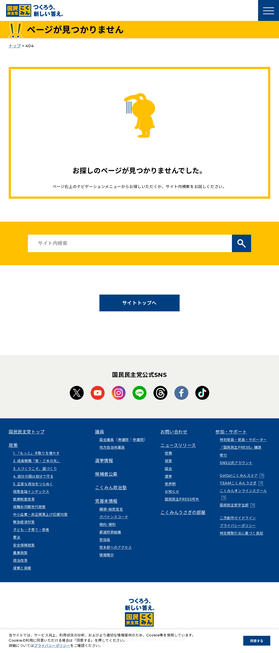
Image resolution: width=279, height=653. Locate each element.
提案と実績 (22, 568)
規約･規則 (107, 524)
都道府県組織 (110, 532)
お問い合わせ (173, 431)
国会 (168, 469)
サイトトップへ (139, 303)
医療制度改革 (24, 499)
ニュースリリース (178, 445)
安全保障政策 (24, 545)
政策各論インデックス (31, 492)
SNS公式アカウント (236, 463)
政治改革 (20, 560)
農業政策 (20, 553)
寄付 (223, 455)
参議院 (138, 440)
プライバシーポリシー (238, 526)
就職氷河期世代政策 (29, 507)
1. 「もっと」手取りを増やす (36, 453)
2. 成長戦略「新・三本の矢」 (37, 461)
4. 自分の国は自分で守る (33, 476)
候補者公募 (106, 474)
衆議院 (123, 440)
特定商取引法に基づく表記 (241, 533)
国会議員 (106, 440)
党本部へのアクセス (115, 547)
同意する (256, 641)
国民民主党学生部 (234, 505)
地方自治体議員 (112, 447)
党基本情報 (106, 501)
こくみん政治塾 (111, 487)
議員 (99, 431)
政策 (13, 445)
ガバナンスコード (113, 517)
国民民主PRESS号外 (182, 499)
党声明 (170, 484)
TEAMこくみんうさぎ (238, 483)
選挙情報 (104, 460)
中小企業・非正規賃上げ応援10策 (40, 514)
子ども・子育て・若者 (31, 530)
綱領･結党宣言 (111, 509)
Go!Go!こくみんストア (239, 475)
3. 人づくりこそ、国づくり (35, 469)
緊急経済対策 (24, 522)
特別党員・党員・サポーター (243, 440)
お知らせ (172, 492)
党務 (168, 453)
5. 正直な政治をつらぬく (33, 484)
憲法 (16, 537)
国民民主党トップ (27, 431)
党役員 (104, 540)
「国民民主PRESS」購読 (240, 447)
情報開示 (106, 555)
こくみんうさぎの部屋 (183, 512)
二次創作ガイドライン (238, 518)
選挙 (168, 476)
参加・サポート (231, 431)
